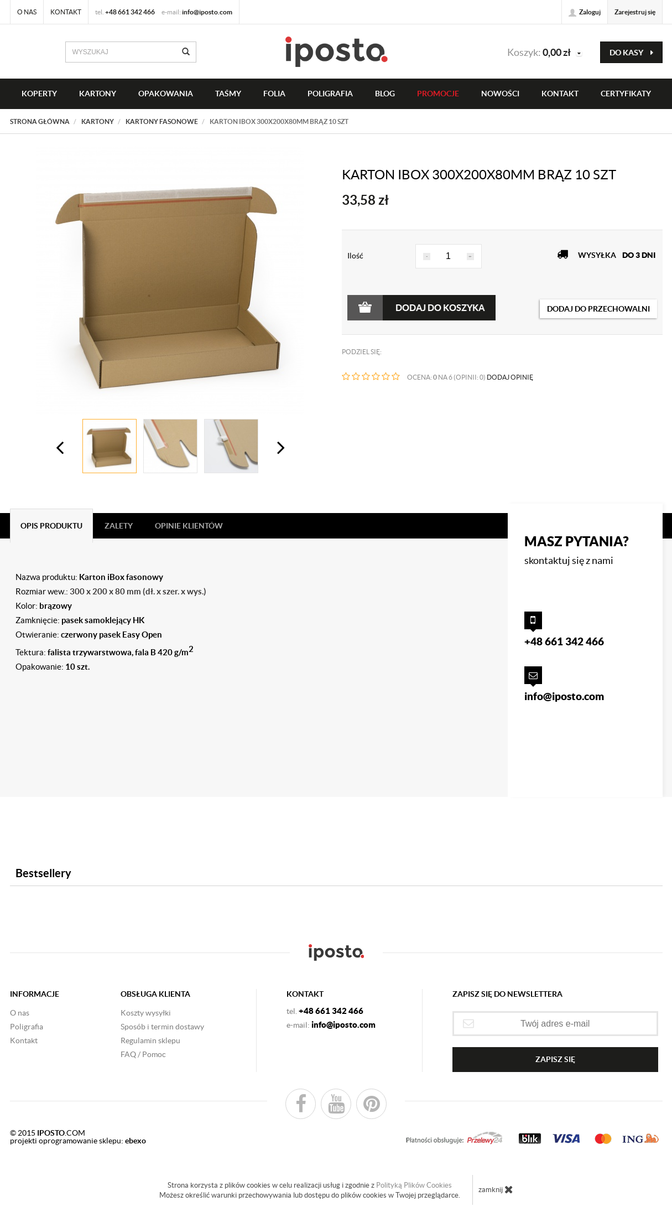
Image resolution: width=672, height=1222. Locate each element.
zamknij (495, 1189)
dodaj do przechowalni (598, 308)
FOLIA (274, 93)
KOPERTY (39, 93)
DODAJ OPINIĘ (510, 377)
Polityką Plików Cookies (414, 1185)
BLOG (385, 93)
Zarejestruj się (634, 11)
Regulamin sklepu (150, 1040)
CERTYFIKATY (626, 93)
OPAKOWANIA (165, 93)
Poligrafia (330, 93)
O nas (27, 11)
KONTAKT (560, 93)
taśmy (228, 93)
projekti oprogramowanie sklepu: (78, 1140)
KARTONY (97, 93)
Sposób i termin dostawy (162, 1026)
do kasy (631, 52)
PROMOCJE (438, 93)
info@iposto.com (207, 11)
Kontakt (65, 11)
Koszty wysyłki (146, 1012)
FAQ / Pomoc (143, 1054)
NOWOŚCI (500, 93)
